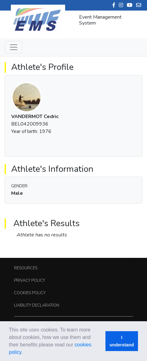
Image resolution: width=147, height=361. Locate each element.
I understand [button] (121, 341)
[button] (25, 353)
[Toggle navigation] (13, 47)
